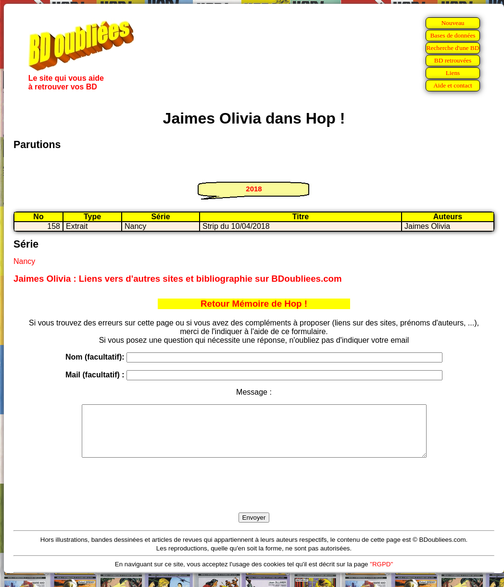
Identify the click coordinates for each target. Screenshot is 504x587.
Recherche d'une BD (453, 47)
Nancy (24, 261)
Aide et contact (452, 85)
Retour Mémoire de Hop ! (254, 304)
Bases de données (452, 35)
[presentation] (254, 496)
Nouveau (452, 22)
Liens (453, 72)
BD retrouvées (452, 60)
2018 (254, 189)
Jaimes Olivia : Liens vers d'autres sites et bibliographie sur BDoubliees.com (177, 279)
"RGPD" (381, 574)
